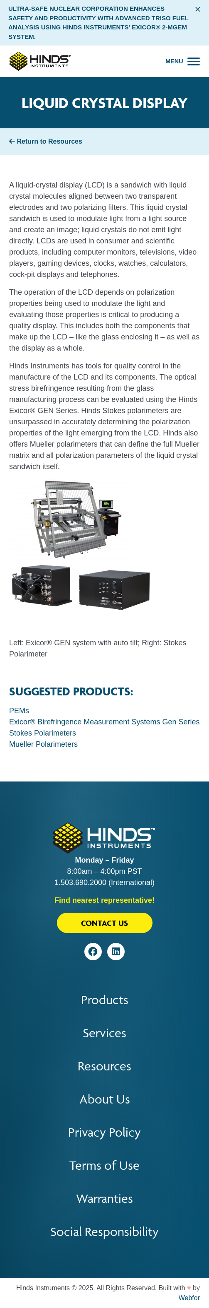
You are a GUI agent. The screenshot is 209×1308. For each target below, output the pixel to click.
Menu (174, 61)
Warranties (104, 1198)
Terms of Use (104, 1165)
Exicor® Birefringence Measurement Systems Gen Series (104, 722)
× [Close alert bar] (197, 9)
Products (104, 999)
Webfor (189, 1297)
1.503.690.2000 (80, 882)
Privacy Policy (104, 1132)
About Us (104, 1099)
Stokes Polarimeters (42, 733)
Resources (104, 1066)
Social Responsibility (104, 1231)
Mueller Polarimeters (43, 744)
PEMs (19, 711)
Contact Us (104, 923)
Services (104, 1033)
